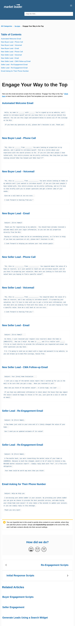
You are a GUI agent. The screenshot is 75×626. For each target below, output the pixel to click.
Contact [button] (65, 621)
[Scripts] (18, 26)
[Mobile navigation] (71, 6)
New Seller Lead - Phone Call (12, 52)
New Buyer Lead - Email (10, 48)
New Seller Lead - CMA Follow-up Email (15, 61)
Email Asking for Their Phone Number (15, 71)
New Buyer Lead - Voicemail (11, 45)
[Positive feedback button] (31, 537)
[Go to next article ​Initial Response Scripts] (37, 563)
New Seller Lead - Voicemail (11, 55)
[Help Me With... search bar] (48, 14)
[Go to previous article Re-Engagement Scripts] (37, 552)
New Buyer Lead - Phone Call (12, 42)
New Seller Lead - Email (10, 58)
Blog (58, 621)
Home (51, 621)
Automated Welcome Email (11, 39)
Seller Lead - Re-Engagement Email (14, 65)
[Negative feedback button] (44, 537)
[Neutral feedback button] (37, 537)
